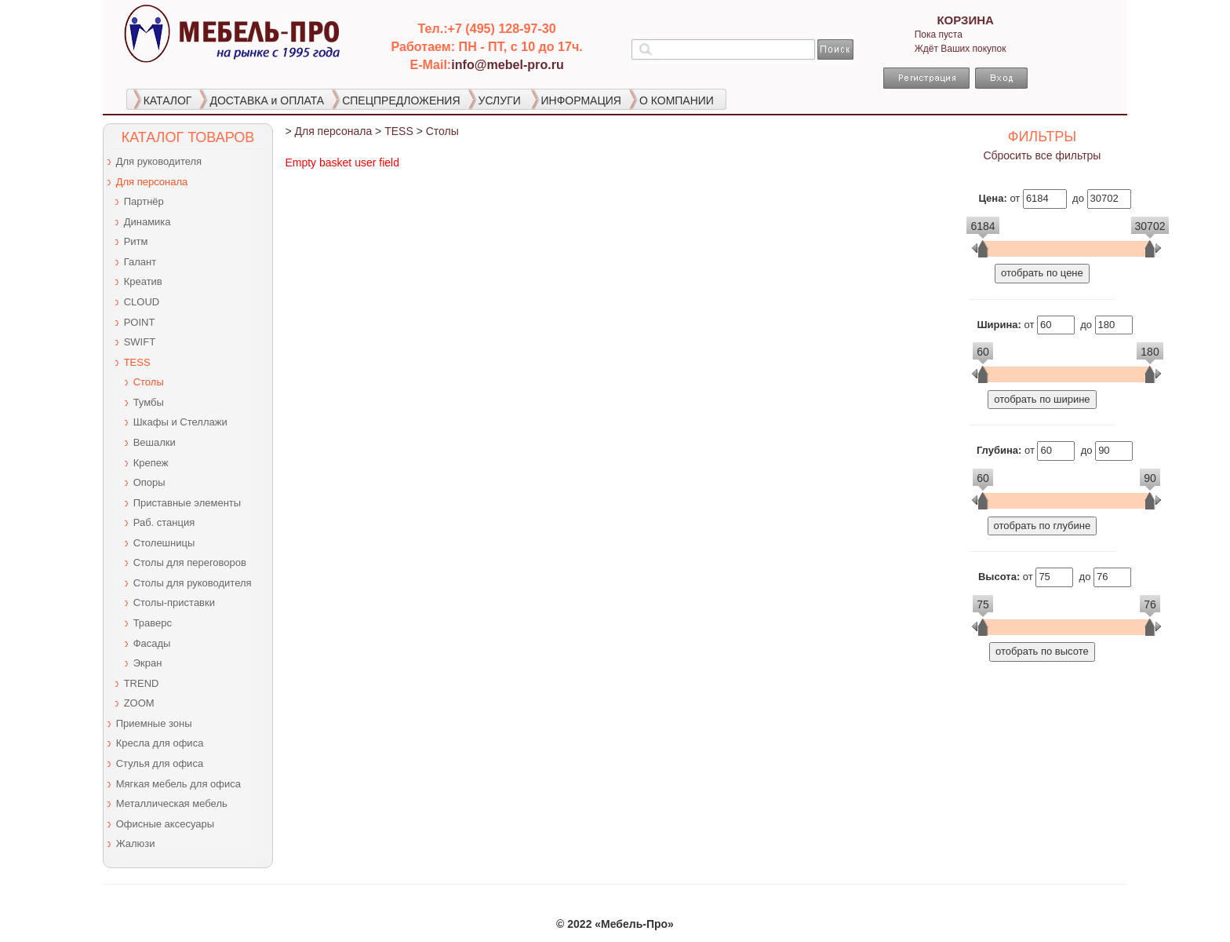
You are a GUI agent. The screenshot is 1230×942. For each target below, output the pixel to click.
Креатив (143, 281)
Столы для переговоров (189, 562)
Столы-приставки (174, 602)
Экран (147, 663)
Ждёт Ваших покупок (960, 48)
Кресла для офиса (160, 743)
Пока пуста (939, 34)
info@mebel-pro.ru (507, 64)
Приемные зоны (154, 723)
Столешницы (164, 543)
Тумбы (148, 402)
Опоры (149, 482)
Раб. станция (164, 522)
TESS (137, 362)
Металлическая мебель (171, 803)
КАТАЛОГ (168, 100)
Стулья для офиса (159, 763)
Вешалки (154, 442)
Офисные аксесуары (165, 824)
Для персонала (152, 182)
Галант (140, 262)
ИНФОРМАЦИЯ (581, 100)
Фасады (152, 643)
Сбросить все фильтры (1042, 155)
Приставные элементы (187, 503)
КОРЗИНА (965, 20)
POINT (139, 322)
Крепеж (151, 463)
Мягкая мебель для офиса (178, 784)
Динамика (147, 222)
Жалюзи (135, 843)
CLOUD (142, 302)
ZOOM (139, 703)
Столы (148, 382)
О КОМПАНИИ (676, 100)
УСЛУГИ (500, 100)
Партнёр (144, 201)
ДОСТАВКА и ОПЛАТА (266, 100)
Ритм (136, 241)
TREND (141, 683)
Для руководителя (159, 161)
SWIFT (139, 342)
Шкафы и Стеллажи (180, 422)
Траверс (152, 623)
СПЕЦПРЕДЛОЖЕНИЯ (401, 100)
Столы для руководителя (192, 583)
